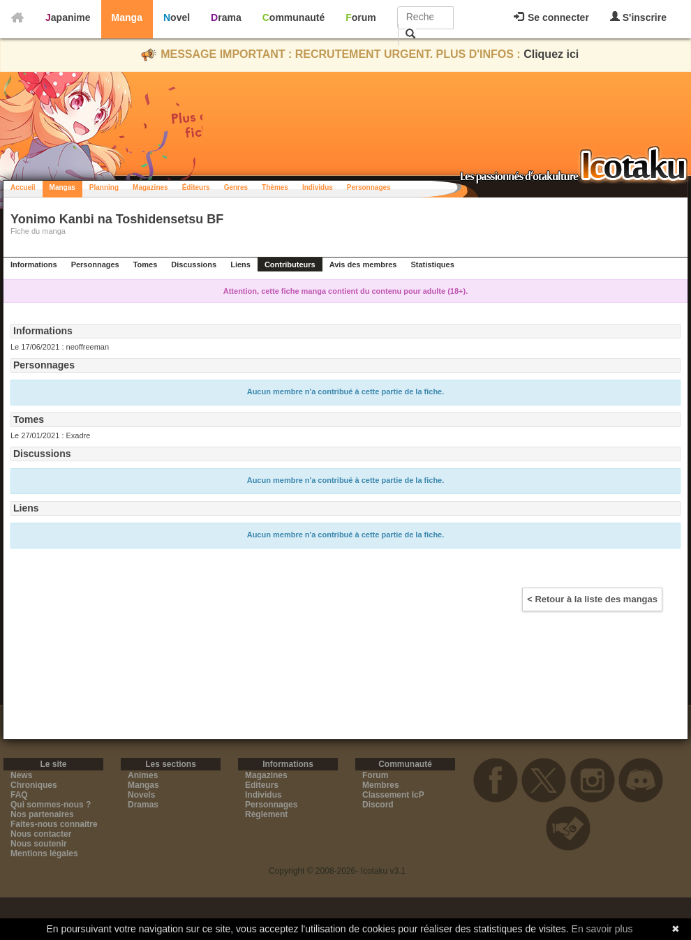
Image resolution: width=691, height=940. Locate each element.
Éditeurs (196, 187)
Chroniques (33, 785)
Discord (378, 805)
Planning (104, 187)
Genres (236, 187)
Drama (226, 17)
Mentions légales (44, 853)
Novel (176, 17)
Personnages (369, 187)
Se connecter (551, 17)
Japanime (68, 17)
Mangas (62, 187)
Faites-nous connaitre (54, 824)
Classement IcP (393, 795)
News (21, 775)
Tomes (145, 264)
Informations (33, 264)
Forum (361, 17)
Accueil (23, 187)
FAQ (19, 795)
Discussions (193, 264)
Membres (380, 785)
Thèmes (275, 187)
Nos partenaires (42, 814)
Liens (240, 264)
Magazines (150, 187)
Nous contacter (40, 834)
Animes (143, 775)
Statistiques (432, 264)
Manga (127, 17)
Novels (141, 795)
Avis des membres (363, 264)
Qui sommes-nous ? (50, 805)
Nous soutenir (38, 844)
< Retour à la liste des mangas (592, 599)
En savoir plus (602, 928)
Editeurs (261, 785)
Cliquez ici (551, 54)
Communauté (293, 17)
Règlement (266, 814)
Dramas (143, 805)
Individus (317, 187)
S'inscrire (638, 17)
